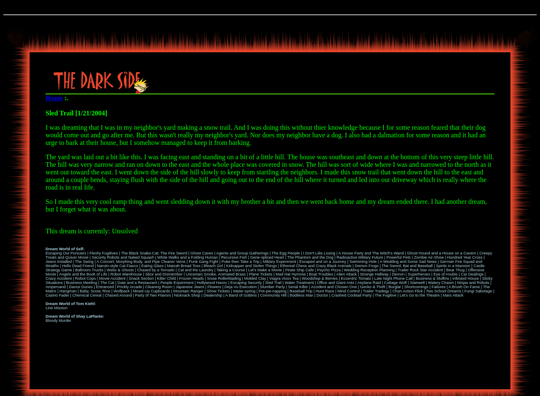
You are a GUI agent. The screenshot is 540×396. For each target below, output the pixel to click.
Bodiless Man (301, 295)
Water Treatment (299, 283)
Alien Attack (346, 274)
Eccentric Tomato (356, 278)
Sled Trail (273, 283)
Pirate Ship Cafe (299, 270)
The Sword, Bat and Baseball (407, 266)
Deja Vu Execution (240, 287)
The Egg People (286, 253)
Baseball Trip (301, 291)
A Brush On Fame (464, 287)
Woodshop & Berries (320, 278)
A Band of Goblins (241, 295)
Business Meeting (81, 283)
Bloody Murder (58, 320)
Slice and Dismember (164, 274)
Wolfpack (121, 291)
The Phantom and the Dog (310, 257)
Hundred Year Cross (465, 257)
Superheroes (419, 274)
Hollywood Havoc (212, 283)
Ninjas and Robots (473, 283)
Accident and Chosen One (334, 287)
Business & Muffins (432, 278)
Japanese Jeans (190, 287)
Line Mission (57, 308)
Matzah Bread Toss (183, 266)
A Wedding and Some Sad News (408, 262)
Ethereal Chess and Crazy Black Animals (316, 266)
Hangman (67, 291)
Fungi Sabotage (478, 291)
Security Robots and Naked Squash (123, 257)
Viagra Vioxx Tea (284, 278)
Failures (439, 287)
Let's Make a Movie (265, 270)
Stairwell (417, 283)
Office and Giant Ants (335, 283)
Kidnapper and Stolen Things (251, 266)
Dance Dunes (81, 287)
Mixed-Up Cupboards (151, 291)
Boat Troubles (321, 274)
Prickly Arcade (129, 287)
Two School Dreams (443, 291)
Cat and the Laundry (195, 270)
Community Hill (273, 295)
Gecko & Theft (372, 287)
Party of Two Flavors (153, 295)
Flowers (214, 287)
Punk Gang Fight (203, 262)
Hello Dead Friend (78, 266)
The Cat (107, 283)
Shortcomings (416, 287)
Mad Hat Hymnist (290, 274)
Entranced (105, 287)
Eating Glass (152, 266)
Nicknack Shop (187, 295)
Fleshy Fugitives (103, 253)
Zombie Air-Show (429, 257)
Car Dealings (472, 274)
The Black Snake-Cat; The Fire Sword (154, 253)
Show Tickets (218, 291)
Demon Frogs (367, 266)
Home (54, 98)
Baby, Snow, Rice (95, 291)
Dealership (212, 295)
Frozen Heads (191, 278)
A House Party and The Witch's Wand (371, 253)
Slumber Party (272, 287)
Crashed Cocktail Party (351, 295)
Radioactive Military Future (360, 257)
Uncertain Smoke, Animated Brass (216, 274)
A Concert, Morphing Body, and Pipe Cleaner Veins (141, 262)
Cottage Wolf (395, 283)
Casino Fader (57, 295)
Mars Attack (453, 295)
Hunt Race (325, 291)
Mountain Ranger (188, 291)
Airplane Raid (369, 283)
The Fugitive (385, 295)
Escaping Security (246, 283)
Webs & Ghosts (120, 270)
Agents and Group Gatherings (242, 253)
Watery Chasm (441, 283)
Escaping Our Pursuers (66, 253)
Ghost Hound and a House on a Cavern (441, 253)
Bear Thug (455, 270)
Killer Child (166, 278)
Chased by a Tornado (156, 270)
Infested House (465, 278)
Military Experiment (279, 262)
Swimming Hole (363, 262)
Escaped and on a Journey (323, 262)
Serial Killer (298, 287)
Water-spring (244, 291)
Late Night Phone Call (393, 278)
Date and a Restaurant (137, 283)
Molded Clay (255, 278)
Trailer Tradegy (376, 291)
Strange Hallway (374, 274)
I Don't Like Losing (319, 253)
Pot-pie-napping (272, 291)
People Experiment (177, 283)
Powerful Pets (398, 257)
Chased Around (118, 295)
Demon (398, 274)
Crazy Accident (59, 278)
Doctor (322, 295)
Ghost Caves (201, 253)
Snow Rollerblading (224, 278)
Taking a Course (230, 270)
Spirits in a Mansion (453, 266)
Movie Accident (112, 278)
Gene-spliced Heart (267, 257)
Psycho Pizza (328, 270)
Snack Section (141, 278)
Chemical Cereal (87, 295)
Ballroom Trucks (89, 270)
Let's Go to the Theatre (420, 295)
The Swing (84, 262)
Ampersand (56, 287)
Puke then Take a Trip (240, 262)
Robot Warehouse (126, 274)
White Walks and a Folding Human (187, 257)
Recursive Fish (234, 257)
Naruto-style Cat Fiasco (117, 266)
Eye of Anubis (446, 274)
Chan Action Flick (407, 291)
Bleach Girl (213, 266)
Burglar (395, 287)
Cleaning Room (158, 287)
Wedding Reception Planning (369, 270)
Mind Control (349, 291)
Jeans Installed (59, 262)
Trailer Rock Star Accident (420, 270)
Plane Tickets (260, 274)
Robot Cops (85, 278)
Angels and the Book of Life (83, 274)
